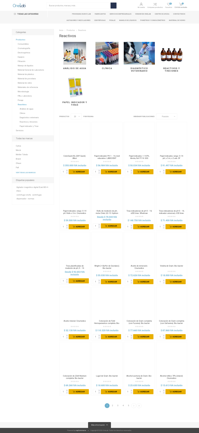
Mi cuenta (141, 7)
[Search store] (78, 6)
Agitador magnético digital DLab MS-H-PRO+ (32, 189)
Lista (185, 116)
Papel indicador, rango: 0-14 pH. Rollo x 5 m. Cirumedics (74, 212)
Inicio (61, 30)
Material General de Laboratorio (31, 70)
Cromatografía (24, 48)
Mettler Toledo (22, 154)
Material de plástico (26, 74)
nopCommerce (81, 430)
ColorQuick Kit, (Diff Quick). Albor (74, 157)
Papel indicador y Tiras (74, 103)
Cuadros (180, 116)
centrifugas (37, 195)
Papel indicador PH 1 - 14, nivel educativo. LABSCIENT (107, 157)
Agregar (80, 172)
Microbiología (23, 91)
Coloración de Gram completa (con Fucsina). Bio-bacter (139, 322)
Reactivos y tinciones (171, 69)
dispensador (21, 199)
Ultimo (139, 405)
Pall (17, 167)
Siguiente (133, 405)
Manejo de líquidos (25, 65)
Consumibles (23, 44)
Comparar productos (155, 7)
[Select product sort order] (166, 116)
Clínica (107, 68)
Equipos (21, 57)
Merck (18, 150)
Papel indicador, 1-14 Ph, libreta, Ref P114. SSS (139, 157)
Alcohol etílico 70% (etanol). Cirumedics (171, 377)
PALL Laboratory (25, 96)
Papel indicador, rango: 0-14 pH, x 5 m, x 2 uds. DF (171, 157)
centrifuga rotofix (23, 195)
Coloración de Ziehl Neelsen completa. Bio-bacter (74, 377)
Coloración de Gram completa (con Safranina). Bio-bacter (171, 322)
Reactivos (22, 104)
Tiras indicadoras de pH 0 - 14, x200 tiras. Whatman (139, 212)
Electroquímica (24, 53)
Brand (18, 159)
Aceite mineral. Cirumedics (75, 321)
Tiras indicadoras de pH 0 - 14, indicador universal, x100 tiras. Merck (171, 213)
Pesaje (20, 100)
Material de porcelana (27, 78)
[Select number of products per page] (76, 116)
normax (31, 199)
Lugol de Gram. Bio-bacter (107, 376)
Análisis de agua (74, 68)
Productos (20, 40)
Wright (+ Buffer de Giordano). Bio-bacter (107, 267)
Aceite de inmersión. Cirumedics (139, 267)
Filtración (21, 61)
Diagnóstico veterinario (139, 69)
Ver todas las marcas (26, 173)
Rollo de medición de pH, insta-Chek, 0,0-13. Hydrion (107, 212)
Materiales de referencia (28, 87)
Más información (98, 425)
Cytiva (18, 146)
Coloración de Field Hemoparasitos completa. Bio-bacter (107, 323)
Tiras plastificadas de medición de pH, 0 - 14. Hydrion (74, 268)
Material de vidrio (25, 83)
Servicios (19, 130)
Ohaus (18, 163)
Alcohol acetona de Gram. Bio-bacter (139, 377)
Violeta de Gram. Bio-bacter (171, 266)
